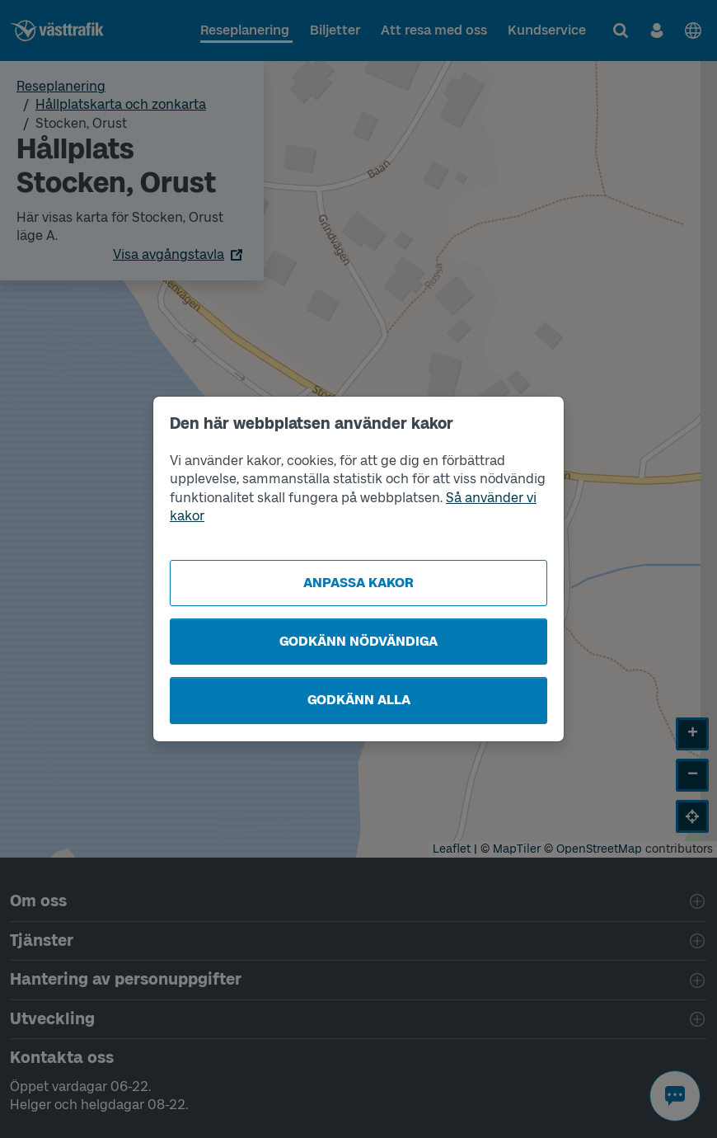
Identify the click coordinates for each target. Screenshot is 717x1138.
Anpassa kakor (358, 582)
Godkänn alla (358, 700)
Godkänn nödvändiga (358, 641)
